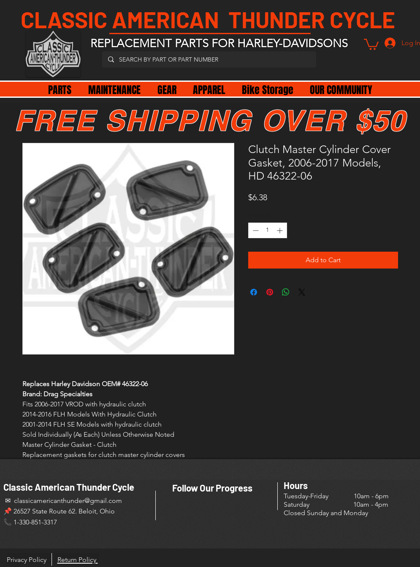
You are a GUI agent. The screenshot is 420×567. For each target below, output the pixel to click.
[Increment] (280, 230)
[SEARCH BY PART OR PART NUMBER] (208, 59)
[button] (371, 44)
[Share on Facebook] (254, 292)
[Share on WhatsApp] (286, 292)
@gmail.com (103, 501)
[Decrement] (254, 230)
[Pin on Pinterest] (270, 292)
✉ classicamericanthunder (43, 501)
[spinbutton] (267, 230)
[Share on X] (302, 292)
